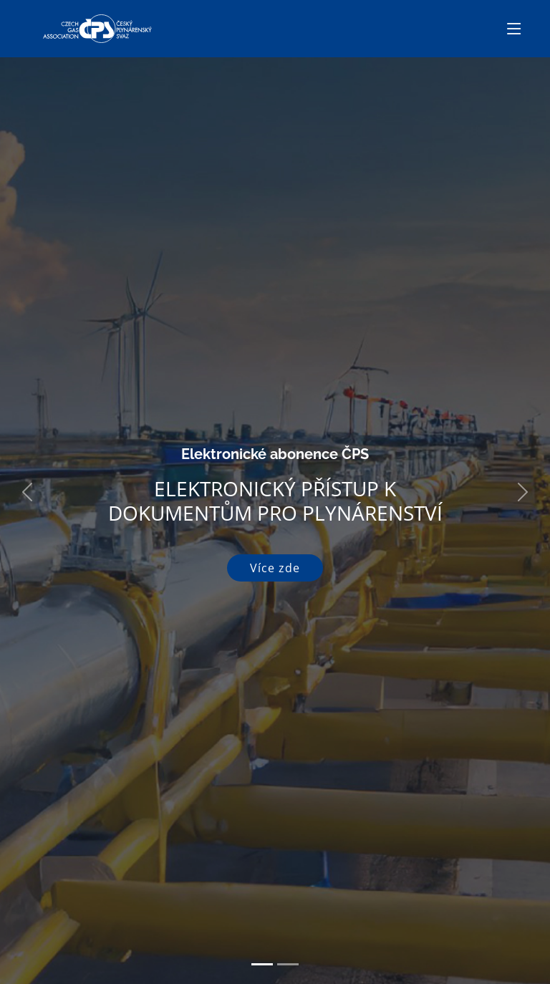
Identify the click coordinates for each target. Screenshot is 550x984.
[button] (27, 492)
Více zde (275, 568)
